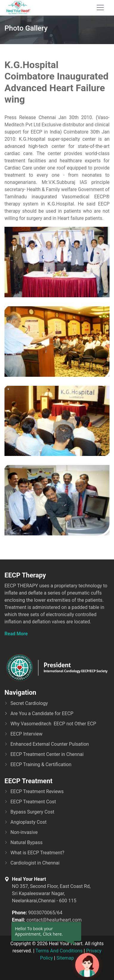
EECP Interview (26, 734)
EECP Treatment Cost (33, 802)
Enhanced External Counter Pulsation (49, 744)
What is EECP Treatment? (37, 853)
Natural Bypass (26, 842)
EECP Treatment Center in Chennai (47, 754)
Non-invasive (24, 832)
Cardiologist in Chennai (34, 863)
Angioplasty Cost (28, 822)
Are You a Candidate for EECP (41, 713)
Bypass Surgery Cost (32, 812)
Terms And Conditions (59, 951)
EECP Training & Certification (40, 764)
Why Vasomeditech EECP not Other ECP (53, 724)
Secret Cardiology (29, 703)
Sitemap (65, 958)
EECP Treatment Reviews (37, 791)
